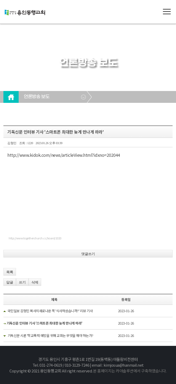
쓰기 (22, 282)
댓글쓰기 (88, 254)
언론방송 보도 (36, 96)
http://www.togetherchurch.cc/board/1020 (35, 238)
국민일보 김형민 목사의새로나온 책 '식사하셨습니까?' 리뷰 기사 (50, 310)
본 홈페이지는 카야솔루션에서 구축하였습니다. (130, 370)
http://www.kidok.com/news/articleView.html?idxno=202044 (63, 155)
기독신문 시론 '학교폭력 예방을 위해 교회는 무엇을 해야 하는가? (50, 335)
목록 (9, 272)
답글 (9, 282)
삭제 (34, 282)
